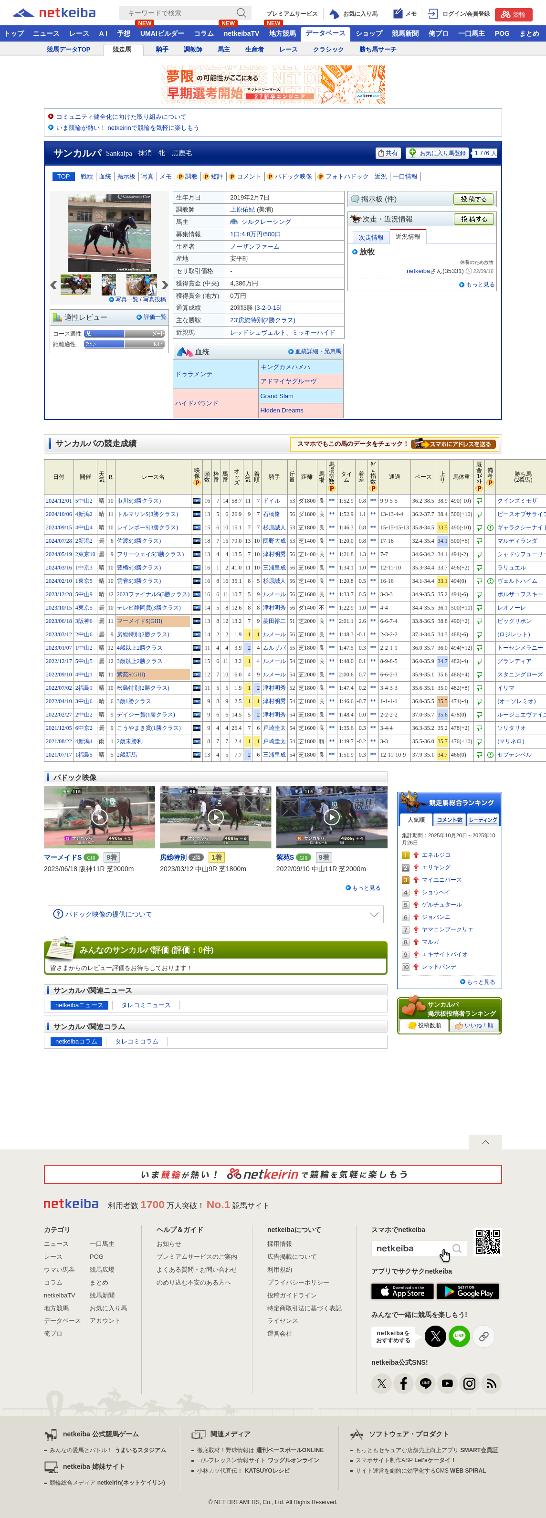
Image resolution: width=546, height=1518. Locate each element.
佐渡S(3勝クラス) (139, 541)
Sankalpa (119, 153)
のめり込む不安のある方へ (194, 1282)
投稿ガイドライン (292, 1295)
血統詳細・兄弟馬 (318, 351)
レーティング (483, 819)
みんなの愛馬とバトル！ (108, 1450)
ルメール (274, 594)
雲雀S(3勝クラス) (139, 581)
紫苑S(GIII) (131, 674)
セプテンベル (514, 754)
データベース (325, 33)
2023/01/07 (59, 647)
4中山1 (84, 674)
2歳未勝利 (130, 741)
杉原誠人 (274, 527)
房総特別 (173, 857)
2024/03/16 (59, 567)
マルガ (430, 941)
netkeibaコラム (76, 1041)
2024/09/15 (59, 527)
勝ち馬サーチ (378, 49)
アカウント (105, 1320)
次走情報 (371, 237)
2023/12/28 (59, 594)
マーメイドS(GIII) (139, 621)
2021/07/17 (59, 754)
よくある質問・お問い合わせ (197, 1269)
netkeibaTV (242, 33)
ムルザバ (274, 647)
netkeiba (418, 270)
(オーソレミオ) (516, 701)
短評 (213, 176)
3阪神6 (84, 621)
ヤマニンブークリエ (447, 929)
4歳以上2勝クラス (140, 647)
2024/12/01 (59, 500)
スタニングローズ (520, 674)
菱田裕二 (274, 621)
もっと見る (480, 284)
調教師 (193, 49)
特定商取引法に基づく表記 (304, 1308)
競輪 (513, 14)
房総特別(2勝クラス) (143, 634)
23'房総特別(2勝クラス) (262, 320)
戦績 (87, 176)
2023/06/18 (59, 621)
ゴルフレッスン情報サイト (258, 1460)
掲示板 (126, 176)
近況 (381, 176)
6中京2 (84, 728)
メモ (165, 176)
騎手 (162, 49)
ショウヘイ (436, 892)
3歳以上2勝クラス (140, 661)
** (332, 500)
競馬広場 (102, 1269)
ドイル (271, 500)
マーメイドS (63, 857)
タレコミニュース (146, 1005)
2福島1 (84, 688)
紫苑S (285, 857)
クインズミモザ (517, 500)
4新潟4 (84, 741)
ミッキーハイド (314, 332)
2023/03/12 (59, 634)
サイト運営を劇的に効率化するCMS (421, 1470)
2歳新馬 (127, 754)
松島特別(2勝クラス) (143, 688)
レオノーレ (511, 607)
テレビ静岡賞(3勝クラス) (149, 607)
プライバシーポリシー (298, 1282)
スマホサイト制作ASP (406, 1460)
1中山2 (84, 647)
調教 (188, 176)
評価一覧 (155, 317)
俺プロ (439, 33)
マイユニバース (442, 879)
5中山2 (84, 500)
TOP (63, 176)
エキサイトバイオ (445, 954)
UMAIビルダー (162, 33)
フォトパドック (343, 176)
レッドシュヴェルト (258, 332)
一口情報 (405, 176)
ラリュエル (511, 567)
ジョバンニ (436, 917)
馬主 (224, 49)
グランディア (514, 661)
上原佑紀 (242, 209)
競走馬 (122, 49)
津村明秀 (274, 554)
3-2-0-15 (268, 307)
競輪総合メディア (107, 1482)
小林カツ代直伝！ (243, 1470)
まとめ (529, 33)
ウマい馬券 (59, 1269)
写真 (147, 176)
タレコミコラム (136, 1041)
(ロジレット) (513, 634)
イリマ (505, 688)
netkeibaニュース (79, 1005)
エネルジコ (436, 855)
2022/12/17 (59, 661)
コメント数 (449, 819)
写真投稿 (154, 299)
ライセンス (282, 1320)
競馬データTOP (69, 49)
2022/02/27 (59, 714)
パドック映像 (289, 176)
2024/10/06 (59, 514)
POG (502, 33)
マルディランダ (517, 541)
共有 (388, 153)
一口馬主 (471, 33)
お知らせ (169, 1243)
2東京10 (85, 554)
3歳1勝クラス (134, 701)
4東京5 (84, 607)
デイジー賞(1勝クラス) (146, 714)
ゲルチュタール (442, 904)
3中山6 (84, 701)
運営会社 (279, 1333)
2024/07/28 (59, 541)
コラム (204, 33)
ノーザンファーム (255, 246)
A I (103, 33)
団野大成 (274, 541)
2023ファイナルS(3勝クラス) (153, 594)
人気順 (416, 819)
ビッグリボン (514, 621)
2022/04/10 (59, 701)
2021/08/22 (59, 741)
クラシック (328, 49)
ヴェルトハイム (517, 581)
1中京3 (84, 567)
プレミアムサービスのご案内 (197, 1256)
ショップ (369, 33)
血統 (105, 176)
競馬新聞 (405, 33)
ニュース (46, 33)
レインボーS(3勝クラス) (147, 527)
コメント (245, 176)
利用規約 (279, 1269)
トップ (14, 33)
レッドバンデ (439, 966)
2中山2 (84, 714)
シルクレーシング (266, 221)
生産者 (254, 49)
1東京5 (84, 581)
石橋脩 (271, 514)
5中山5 (84, 661)
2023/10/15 (59, 607)
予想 (123, 33)
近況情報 (408, 236)
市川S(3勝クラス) (139, 500)
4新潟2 (84, 514)
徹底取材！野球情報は (260, 1450)
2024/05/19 (59, 554)
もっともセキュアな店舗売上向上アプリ (427, 1450)
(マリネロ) (510, 741)
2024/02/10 (59, 581)
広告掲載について (292, 1256)
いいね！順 (474, 1026)
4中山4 (84, 527)
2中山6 (84, 634)
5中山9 (84, 594)
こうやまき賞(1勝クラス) (149, 728)
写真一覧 (127, 299)
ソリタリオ (511, 728)
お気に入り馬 (108, 1308)
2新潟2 (84, 541)
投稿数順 (424, 1026)
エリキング (436, 867)
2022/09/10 (59, 674)
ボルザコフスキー (520, 594)
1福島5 (84, 754)
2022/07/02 (59, 688)
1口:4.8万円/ (255, 234)
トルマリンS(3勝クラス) (147, 514)
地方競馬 (282, 33)
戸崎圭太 (274, 728)
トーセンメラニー (520, 647)
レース (79, 33)
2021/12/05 (59, 728)
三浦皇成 (274, 567)
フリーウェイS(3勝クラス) (150, 554)
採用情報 (279, 1243)
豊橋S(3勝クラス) (139, 567)
